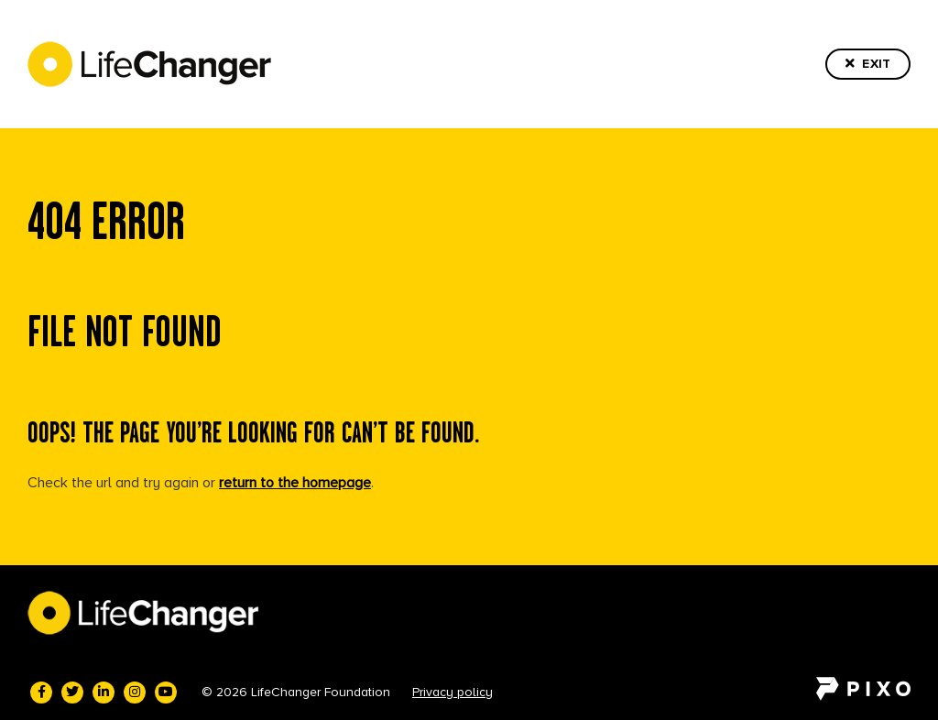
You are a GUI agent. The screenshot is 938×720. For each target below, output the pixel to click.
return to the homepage (295, 483)
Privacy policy (452, 692)
